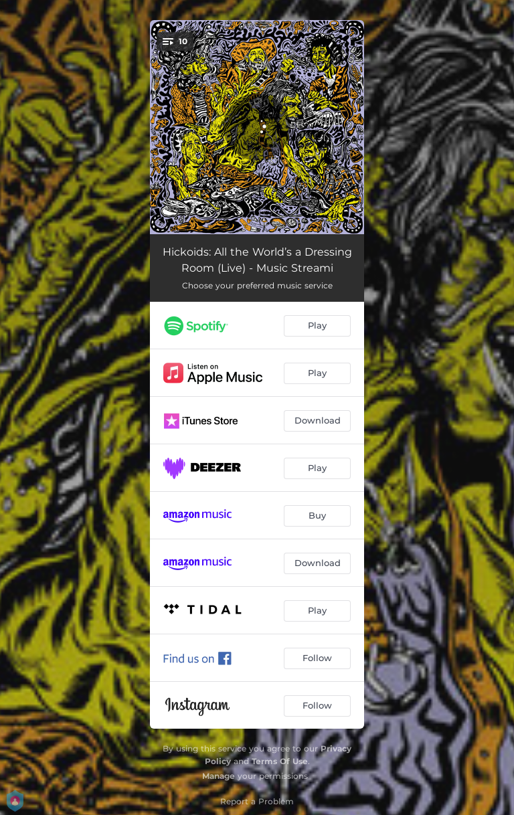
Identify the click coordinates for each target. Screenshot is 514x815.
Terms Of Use (280, 761)
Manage (218, 776)
